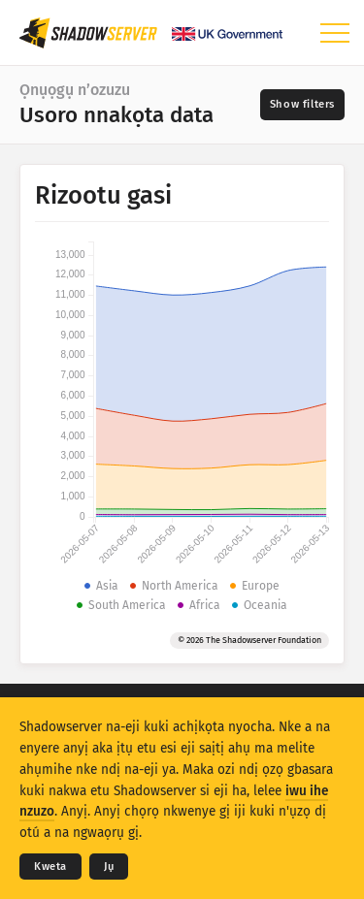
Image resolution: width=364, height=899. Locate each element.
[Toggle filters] (302, 104)
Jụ (109, 866)
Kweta (50, 866)
